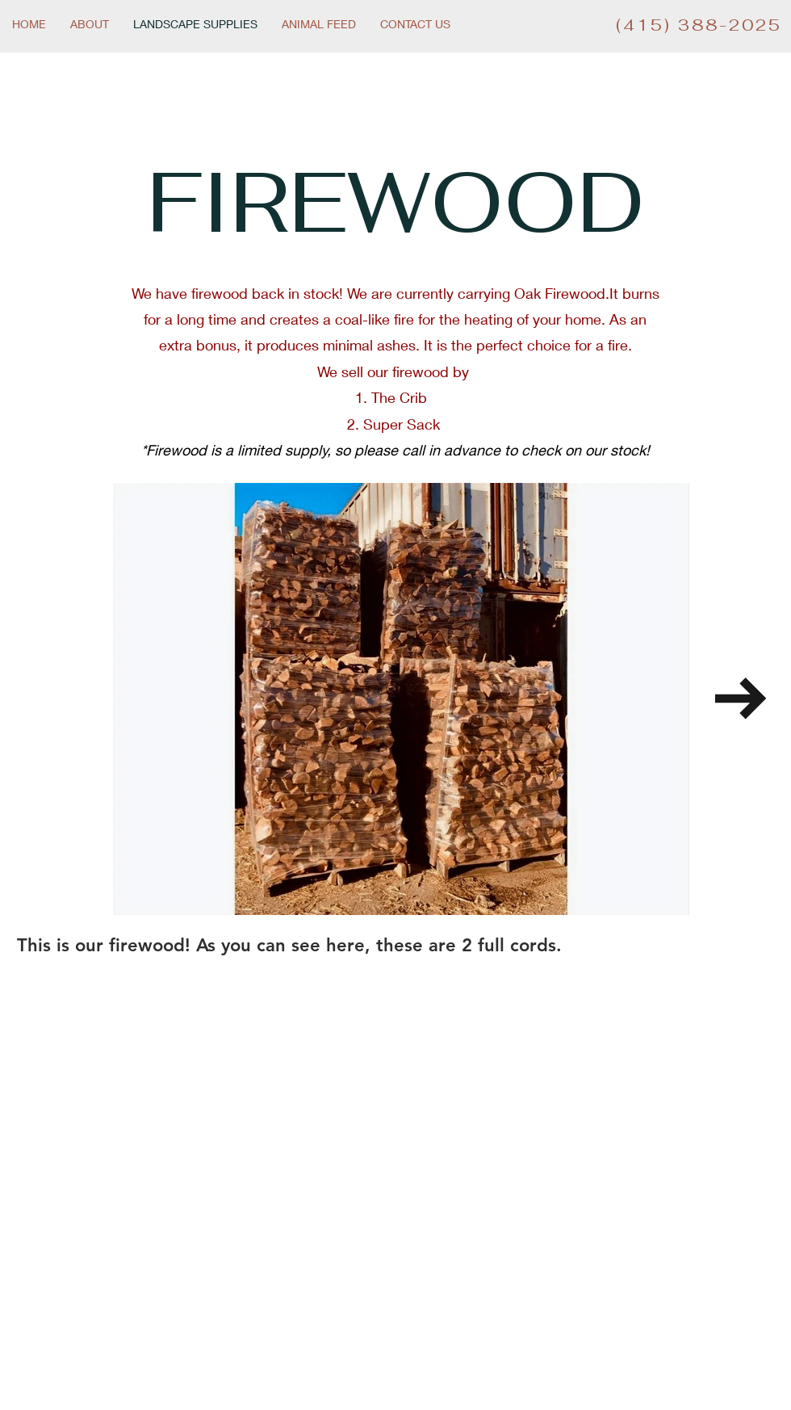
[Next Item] (741, 699)
